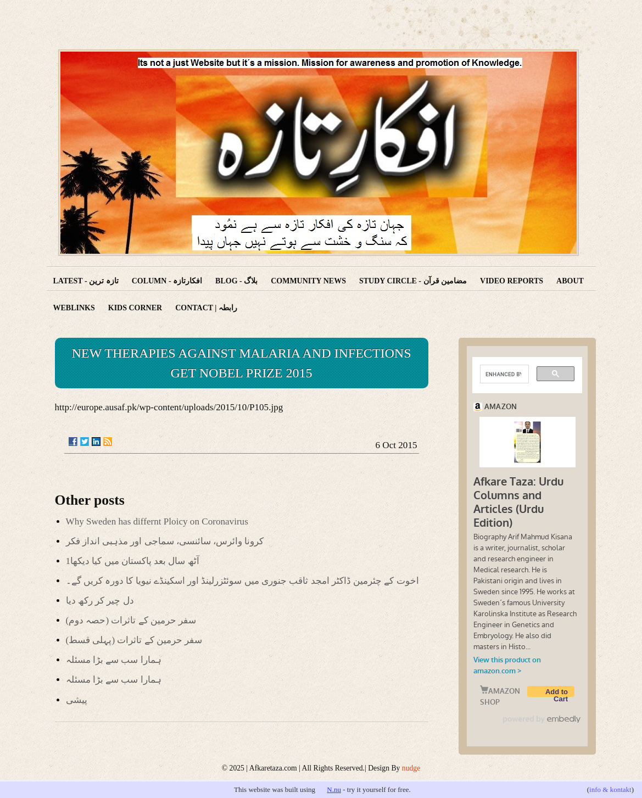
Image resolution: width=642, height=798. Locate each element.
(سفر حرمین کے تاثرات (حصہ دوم (131, 620)
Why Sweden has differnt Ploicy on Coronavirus (157, 521)
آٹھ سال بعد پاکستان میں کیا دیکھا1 (132, 561)
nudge (411, 768)
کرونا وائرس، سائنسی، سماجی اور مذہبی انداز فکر (165, 541)
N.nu (334, 789)
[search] (503, 374)
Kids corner (135, 308)
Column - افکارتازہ (167, 281)
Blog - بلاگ (236, 281)
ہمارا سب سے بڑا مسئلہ (113, 660)
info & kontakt (610, 789)
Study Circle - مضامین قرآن (413, 281)
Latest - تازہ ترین (86, 281)
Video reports (511, 281)
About (570, 281)
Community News (308, 281)
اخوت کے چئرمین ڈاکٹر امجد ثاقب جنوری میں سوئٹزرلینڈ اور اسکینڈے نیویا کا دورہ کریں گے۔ (242, 581)
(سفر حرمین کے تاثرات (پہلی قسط (134, 640)
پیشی (76, 700)
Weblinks (74, 308)
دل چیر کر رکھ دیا (100, 600)
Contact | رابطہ (206, 308)
